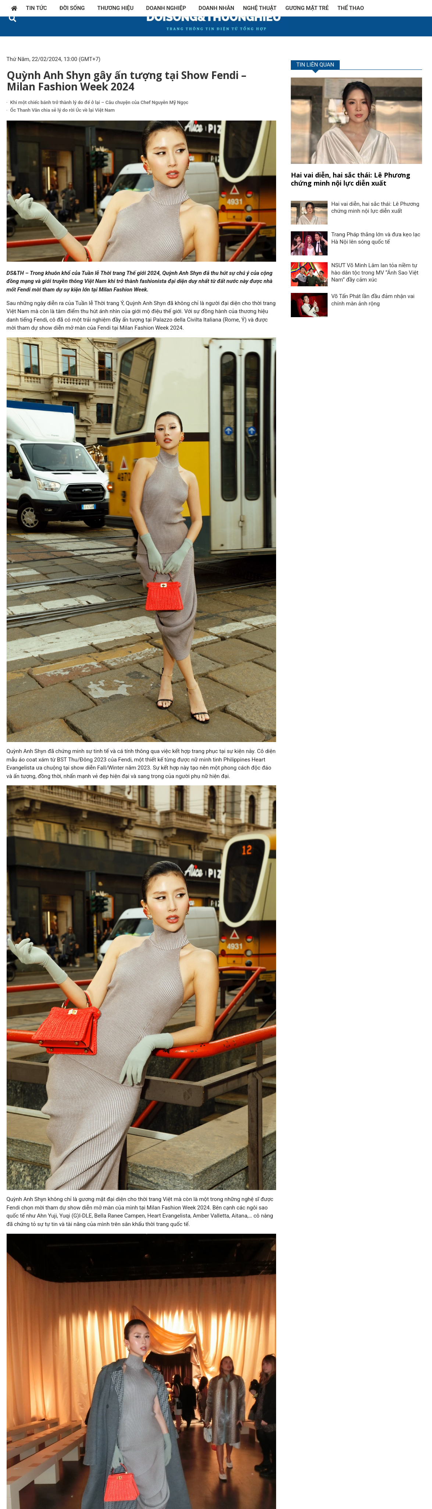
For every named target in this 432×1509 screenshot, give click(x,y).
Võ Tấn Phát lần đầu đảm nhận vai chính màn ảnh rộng (373, 300)
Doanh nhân (216, 8)
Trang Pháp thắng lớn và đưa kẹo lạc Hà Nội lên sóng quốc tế (375, 238)
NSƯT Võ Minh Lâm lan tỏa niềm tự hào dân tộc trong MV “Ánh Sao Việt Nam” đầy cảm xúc (374, 272)
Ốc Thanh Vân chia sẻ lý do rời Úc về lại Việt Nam (62, 110)
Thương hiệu (117, 8)
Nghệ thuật (259, 8)
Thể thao (351, 8)
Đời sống (74, 8)
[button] (13, 18)
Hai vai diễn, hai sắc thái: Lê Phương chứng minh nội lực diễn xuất (350, 179)
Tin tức (38, 8)
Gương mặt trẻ (307, 8)
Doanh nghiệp (168, 8)
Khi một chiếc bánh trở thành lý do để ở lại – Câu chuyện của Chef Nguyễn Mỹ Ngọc (99, 102)
